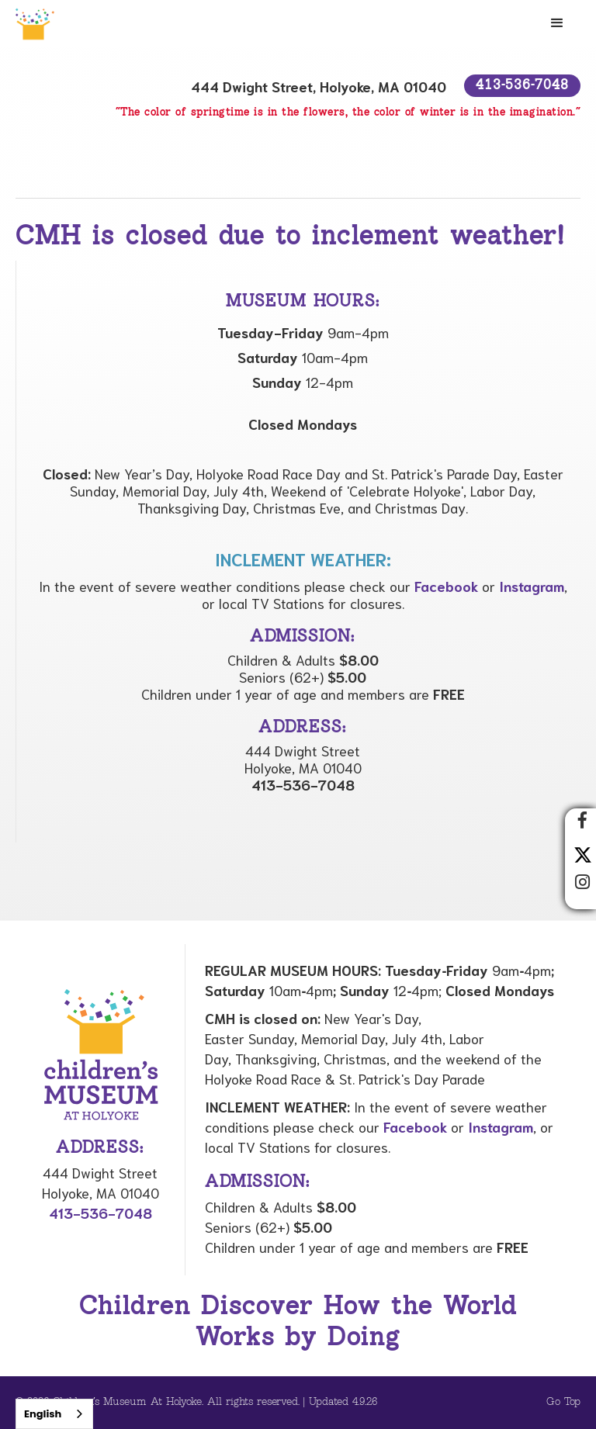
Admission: (257, 1182)
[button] (557, 23)
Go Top (563, 1402)
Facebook (446, 585)
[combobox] (54, 1414)
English (42, 1414)
